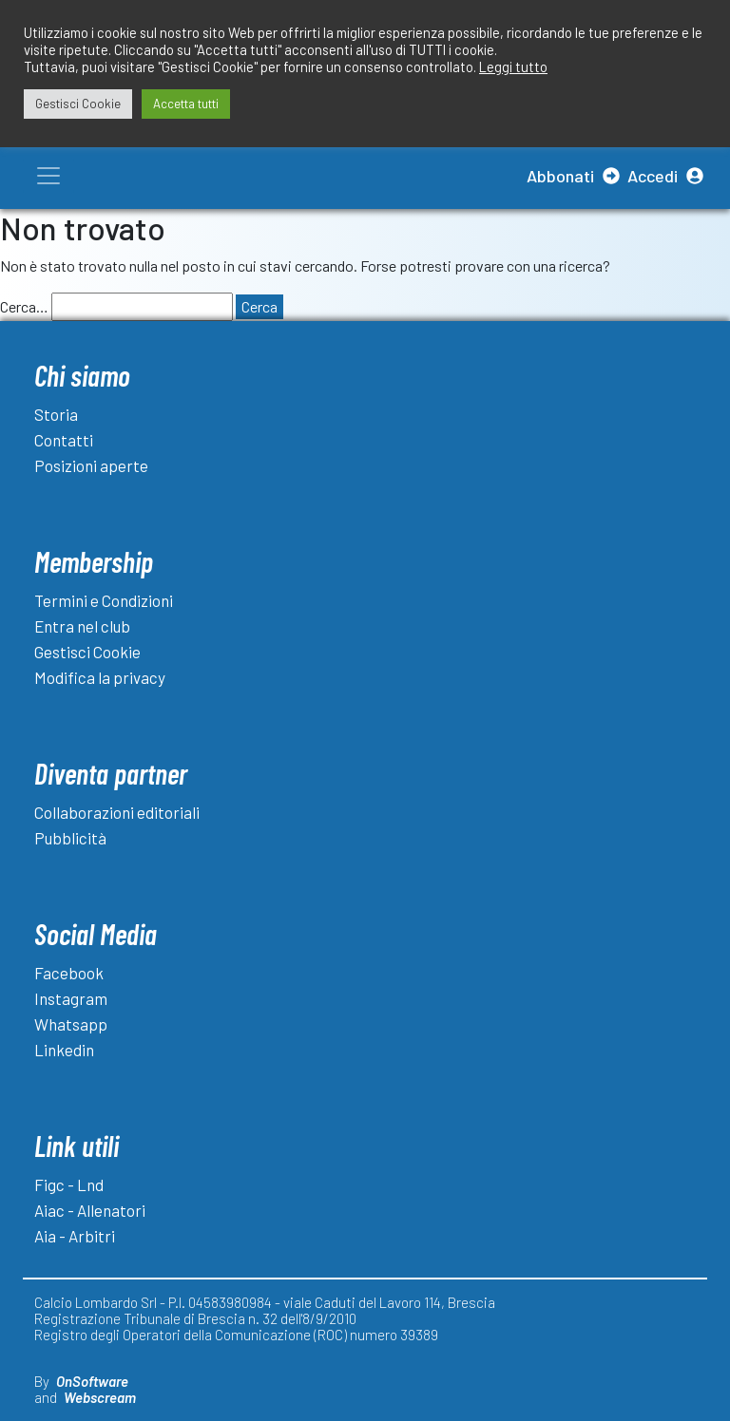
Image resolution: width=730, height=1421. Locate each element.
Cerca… (24, 306)
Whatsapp (70, 1023)
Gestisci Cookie (87, 651)
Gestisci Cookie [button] (78, 103)
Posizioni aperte (91, 465)
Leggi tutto (513, 66)
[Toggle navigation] (48, 176)
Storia (56, 414)
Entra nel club (82, 625)
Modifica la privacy (99, 677)
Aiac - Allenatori (89, 1210)
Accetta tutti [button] (186, 103)
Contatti (63, 439)
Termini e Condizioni (103, 600)
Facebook (69, 972)
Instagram (70, 998)
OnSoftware (92, 1381)
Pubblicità (70, 837)
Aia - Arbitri (74, 1235)
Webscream (100, 1397)
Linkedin (64, 1049)
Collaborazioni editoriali (117, 812)
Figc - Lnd (69, 1184)
